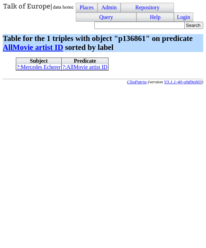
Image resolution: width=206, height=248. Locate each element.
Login (183, 17)
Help (155, 17)
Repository (147, 7)
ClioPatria (137, 81)
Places (87, 7)
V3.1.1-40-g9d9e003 (183, 81)
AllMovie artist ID (33, 47)
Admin (108, 7)
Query (106, 17)
